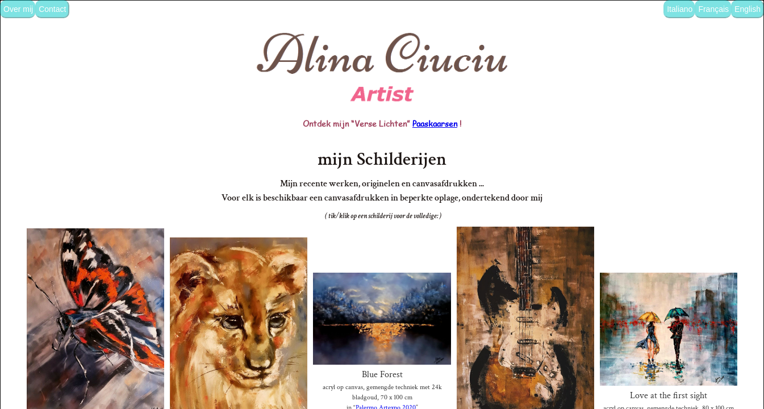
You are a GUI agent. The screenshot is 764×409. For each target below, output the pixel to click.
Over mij (18, 9)
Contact (52, 9)
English (747, 9)
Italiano (679, 9)
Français (713, 9)
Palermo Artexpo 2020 (386, 385)
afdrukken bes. (382, 400)
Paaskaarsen (434, 96)
